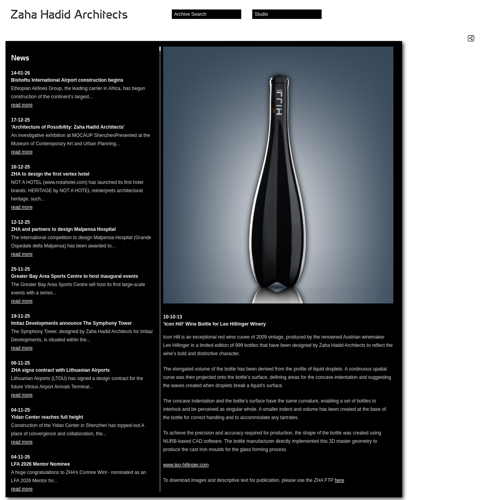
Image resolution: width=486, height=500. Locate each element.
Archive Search (190, 14)
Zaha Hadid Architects (75, 15)
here (339, 480)
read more (22, 105)
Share (471, 38)
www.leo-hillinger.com (186, 465)
